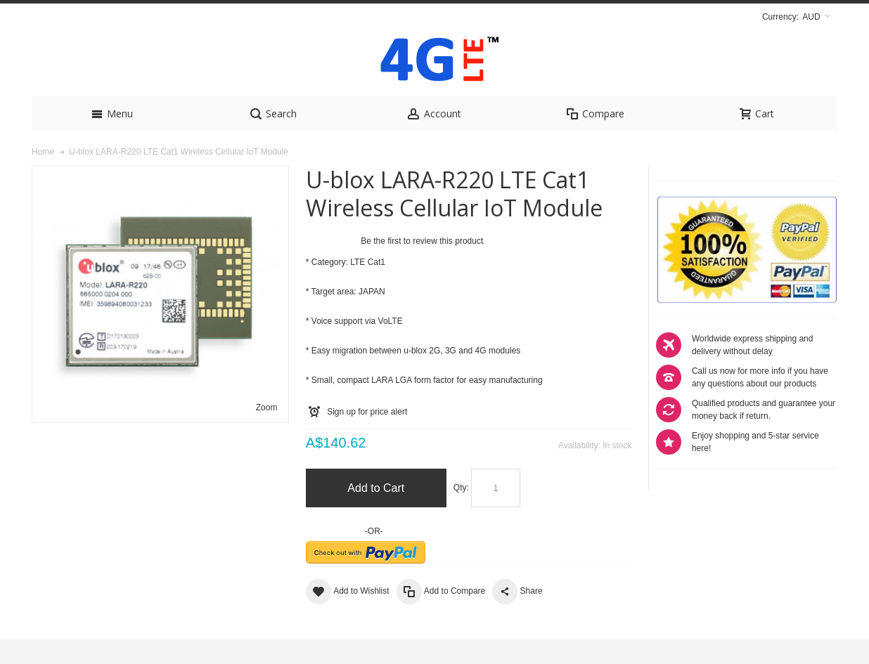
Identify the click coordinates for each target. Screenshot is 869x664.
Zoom (267, 432)
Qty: (461, 512)
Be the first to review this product (422, 266)
